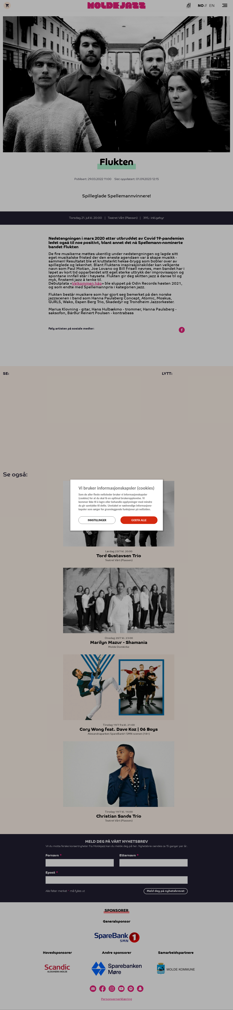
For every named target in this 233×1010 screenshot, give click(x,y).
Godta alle (139, 520)
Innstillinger (97, 520)
